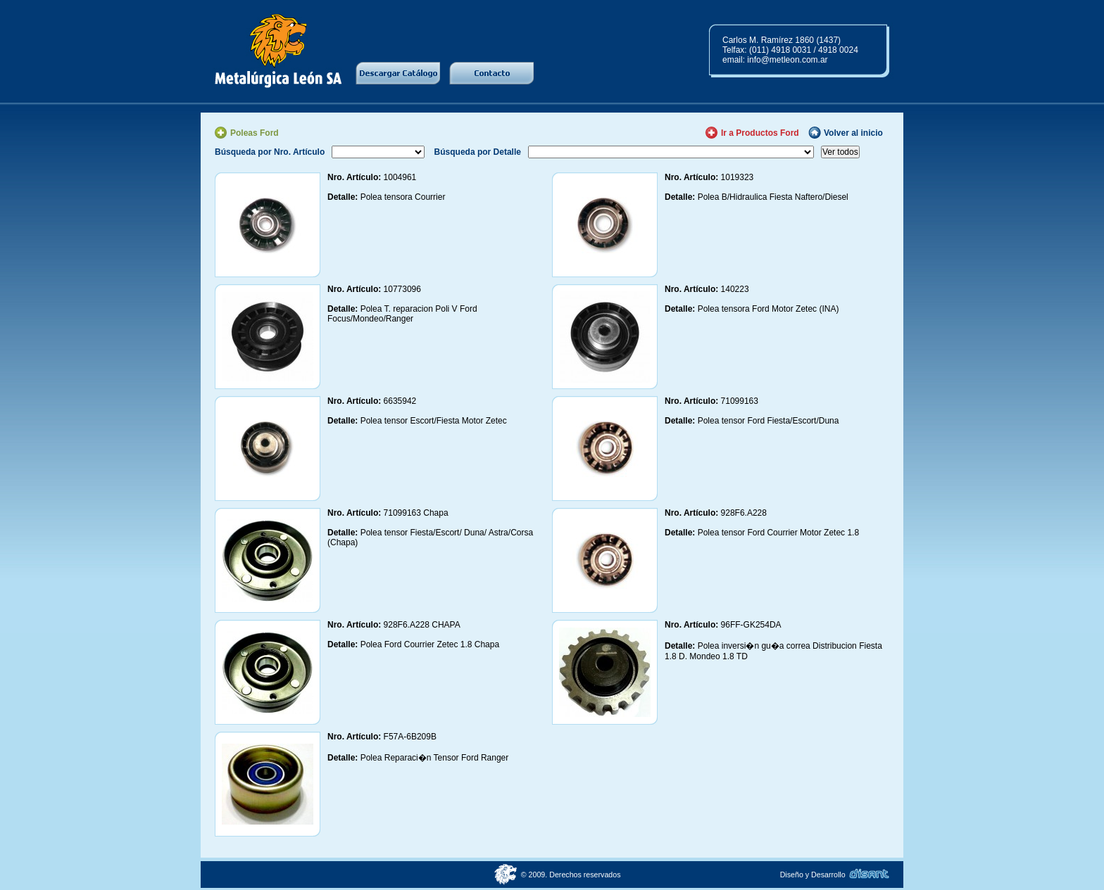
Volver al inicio (853, 133)
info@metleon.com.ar (787, 60)
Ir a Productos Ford (760, 133)
